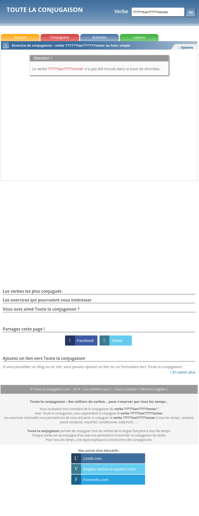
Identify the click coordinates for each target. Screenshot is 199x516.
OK (190, 12)
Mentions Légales (153, 389)
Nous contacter (126, 389)
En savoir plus (182, 372)
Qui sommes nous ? (98, 389)
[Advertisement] (99, 195)
